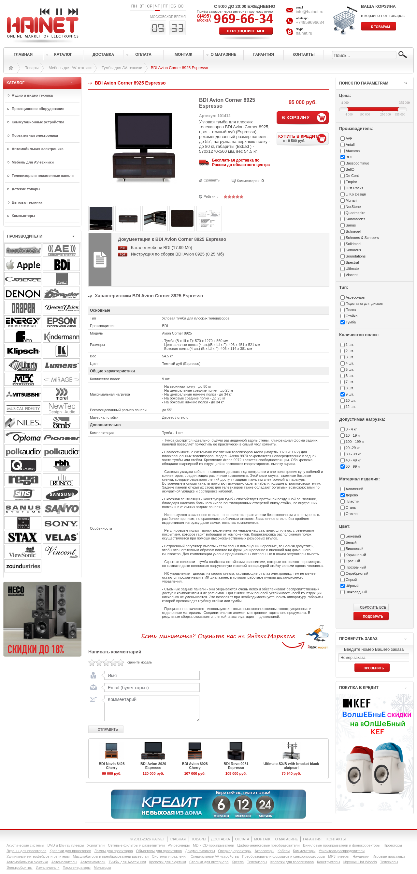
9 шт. (350, 394)
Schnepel (353, 231)
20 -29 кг (353, 448)
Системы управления (169, 856)
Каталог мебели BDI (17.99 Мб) (161, 247)
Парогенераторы (76, 867)
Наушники (360, 856)
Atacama (353, 151)
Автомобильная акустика (27, 862)
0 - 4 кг (351, 429)
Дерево (352, 495)
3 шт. (350, 357)
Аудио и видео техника (32, 95)
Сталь (351, 507)
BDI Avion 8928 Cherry (195, 766)
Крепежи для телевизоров (292, 862)
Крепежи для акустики (167, 862)
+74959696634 (310, 22)
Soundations (356, 256)
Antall (350, 145)
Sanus (351, 225)
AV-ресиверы (179, 845)
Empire (351, 182)
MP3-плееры (338, 856)
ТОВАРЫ (198, 839)
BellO (350, 169)
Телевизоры (257, 862)
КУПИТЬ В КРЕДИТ (303, 138)
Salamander (355, 219)
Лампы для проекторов (113, 851)
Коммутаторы (304, 851)
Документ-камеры (200, 851)
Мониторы (102, 867)
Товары (31, 68)
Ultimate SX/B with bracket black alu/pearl (291, 766)
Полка (351, 310)
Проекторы (392, 845)
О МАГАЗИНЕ (286, 839)
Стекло (352, 514)
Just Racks (354, 188)
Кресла (238, 862)
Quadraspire (356, 213)
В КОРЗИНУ (295, 117)
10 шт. (351, 400)
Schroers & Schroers (362, 238)
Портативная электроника (35, 135)
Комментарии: (248, 181)
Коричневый (356, 555)
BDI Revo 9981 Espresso (235, 766)
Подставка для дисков (364, 303)
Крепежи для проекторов (70, 851)
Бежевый (353, 536)
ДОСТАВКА (220, 839)
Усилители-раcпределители (342, 851)
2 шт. (350, 351)
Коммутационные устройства (38, 122)
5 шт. (350, 369)
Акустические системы (25, 845)
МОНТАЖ (262, 839)
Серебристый (357, 573)
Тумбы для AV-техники (122, 68)
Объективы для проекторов (159, 851)
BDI (349, 157)
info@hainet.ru (310, 11)
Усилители (96, 845)
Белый (351, 542)
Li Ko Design (356, 194)
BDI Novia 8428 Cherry (111, 766)
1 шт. (350, 345)
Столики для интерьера (209, 862)
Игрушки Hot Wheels (360, 862)
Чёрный (352, 586)
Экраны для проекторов (26, 851)
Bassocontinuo (357, 163)
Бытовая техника (27, 202)
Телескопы (389, 862)
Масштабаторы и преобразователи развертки (111, 856)
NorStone (353, 207)
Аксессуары (264, 851)
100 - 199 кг (355, 442)
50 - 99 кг (353, 466)
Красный (353, 561)
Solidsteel (353, 244)
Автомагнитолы (64, 862)
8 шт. (350, 388)
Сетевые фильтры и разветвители (136, 845)
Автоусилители (93, 862)
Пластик (352, 501)
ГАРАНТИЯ (312, 839)
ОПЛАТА (242, 839)
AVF (349, 138)
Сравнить (212, 180)
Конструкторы (328, 862)
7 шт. (350, 382)
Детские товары (26, 189)
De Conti (353, 176)
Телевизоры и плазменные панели (43, 176)
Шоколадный (356, 592)
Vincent (352, 275)
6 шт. (350, 376)
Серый (351, 580)
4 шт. (350, 363)
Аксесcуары (355, 297)
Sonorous (353, 250)
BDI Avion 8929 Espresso (153, 766)
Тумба (351, 322)
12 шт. (351, 407)
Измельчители (48, 867)
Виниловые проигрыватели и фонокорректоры (342, 845)
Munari (351, 200)
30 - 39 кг (353, 454)
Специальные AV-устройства (214, 856)
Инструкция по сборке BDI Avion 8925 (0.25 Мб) (177, 254)
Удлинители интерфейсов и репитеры (38, 856)
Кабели (284, 851)
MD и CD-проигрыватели (213, 845)
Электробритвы (20, 867)
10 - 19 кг (353, 435)
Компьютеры (23, 216)
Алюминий (354, 489)
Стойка (351, 316)
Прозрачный (356, 567)
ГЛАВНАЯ (178, 839)
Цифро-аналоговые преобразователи (268, 845)
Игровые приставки (389, 856)
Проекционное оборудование (38, 109)
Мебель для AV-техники (70, 68)
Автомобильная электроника (38, 149)
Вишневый (354, 549)
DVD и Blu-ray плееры (65, 845)
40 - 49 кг (353, 460)
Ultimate (352, 269)
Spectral (352, 262)
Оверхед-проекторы (235, 851)
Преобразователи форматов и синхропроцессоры (283, 856)
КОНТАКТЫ (336, 839)
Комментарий (150, 708)
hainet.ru (304, 33)
